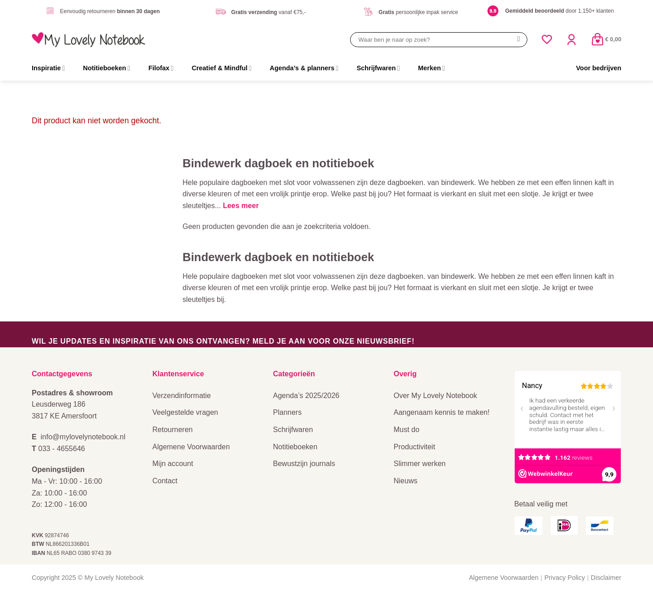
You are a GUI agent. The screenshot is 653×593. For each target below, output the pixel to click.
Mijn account (172, 463)
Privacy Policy (564, 577)
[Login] (571, 39)
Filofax (160, 68)
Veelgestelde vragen (185, 412)
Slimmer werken (420, 463)
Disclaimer (606, 577)
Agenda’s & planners (304, 68)
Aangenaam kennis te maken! (442, 412)
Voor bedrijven (598, 68)
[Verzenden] (518, 40)
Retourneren (172, 429)
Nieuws (405, 481)
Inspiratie (48, 68)
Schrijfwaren (378, 68)
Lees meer (240, 205)
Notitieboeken (106, 68)
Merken (431, 68)
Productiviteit (414, 447)
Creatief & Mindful (222, 68)
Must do (406, 429)
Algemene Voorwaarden (191, 447)
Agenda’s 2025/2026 (306, 395)
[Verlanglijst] (546, 39)
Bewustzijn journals (304, 463)
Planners (287, 412)
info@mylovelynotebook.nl (83, 437)
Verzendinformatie (181, 395)
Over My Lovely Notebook (435, 395)
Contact (164, 481)
